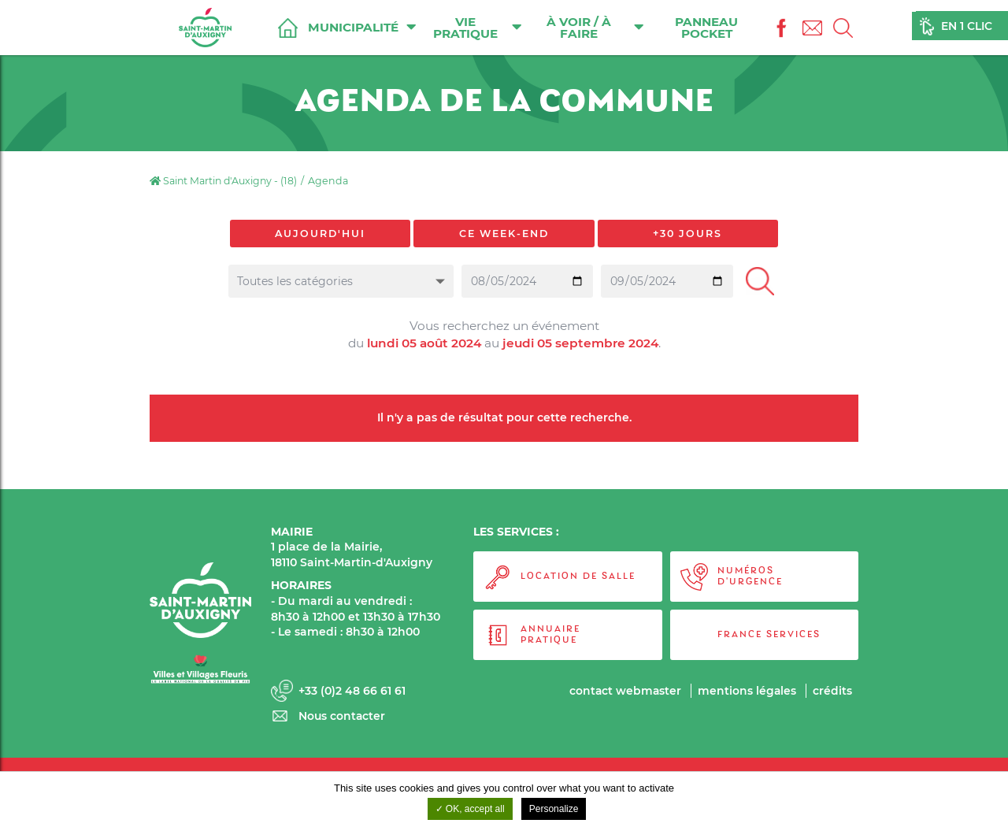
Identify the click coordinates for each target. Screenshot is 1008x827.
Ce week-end (504, 233)
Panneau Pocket (707, 27)
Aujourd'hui (320, 233)
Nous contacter (342, 717)
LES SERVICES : (516, 532)
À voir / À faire (595, 27)
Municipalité (362, 27)
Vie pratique (479, 27)
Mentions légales (746, 691)
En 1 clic (966, 27)
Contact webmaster (623, 691)
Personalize (554, 808)
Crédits (832, 691)
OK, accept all (470, 808)
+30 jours (687, 233)
